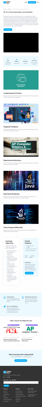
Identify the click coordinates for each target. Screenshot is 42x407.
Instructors (18, 397)
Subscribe (6, 385)
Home (4, 9)
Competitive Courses (20, 394)
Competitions (18, 399)
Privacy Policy (6, 400)
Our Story (5, 390)
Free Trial (17, 400)
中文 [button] (26, 2)
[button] (36, 335)
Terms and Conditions (7, 399)
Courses (9, 9)
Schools (4, 395)
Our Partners (5, 397)
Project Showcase (19, 392)
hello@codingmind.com (32, 394)
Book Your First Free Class (21, 360)
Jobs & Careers (6, 394)
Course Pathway (19, 390)
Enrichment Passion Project (21, 395)
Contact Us (5, 392)
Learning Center (32, 2)
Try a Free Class (8, 29)
